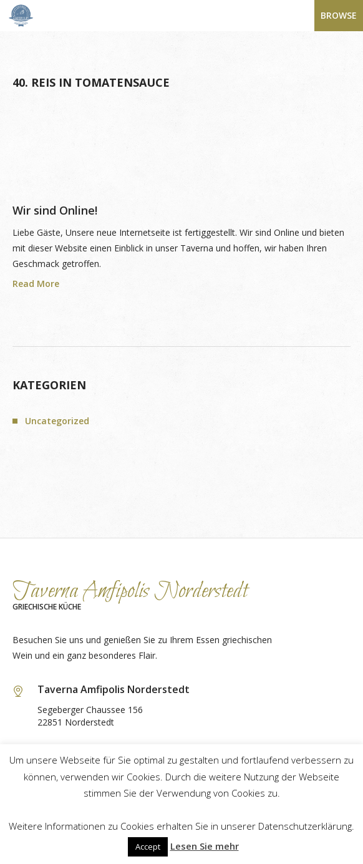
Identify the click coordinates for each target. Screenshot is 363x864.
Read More (35, 284)
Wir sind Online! (54, 210)
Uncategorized (57, 421)
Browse (339, 15)
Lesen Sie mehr (204, 846)
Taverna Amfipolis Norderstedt (130, 591)
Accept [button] (147, 846)
